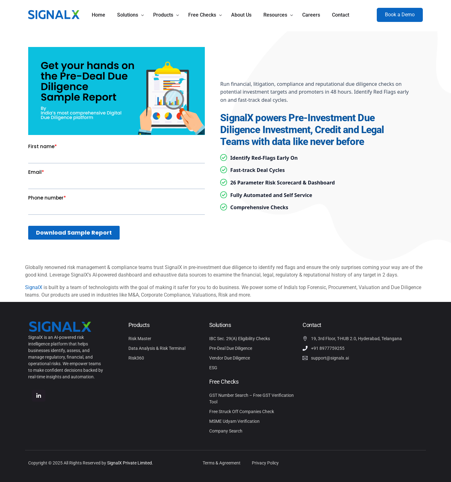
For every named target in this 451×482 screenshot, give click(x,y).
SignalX (33, 287)
